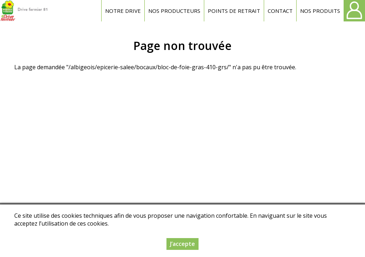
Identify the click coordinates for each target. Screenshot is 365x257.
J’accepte (182, 244)
